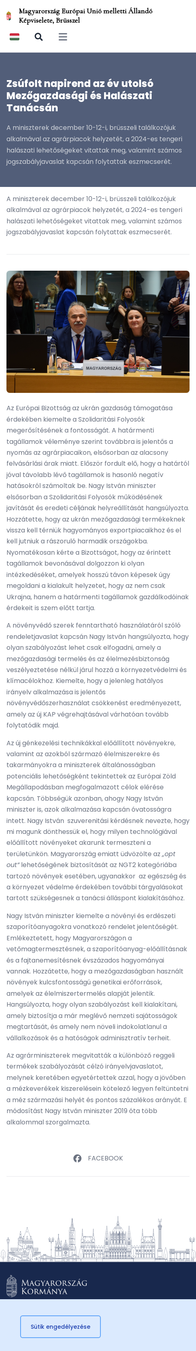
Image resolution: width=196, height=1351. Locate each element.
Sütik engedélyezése (60, 1327)
